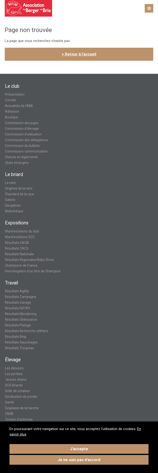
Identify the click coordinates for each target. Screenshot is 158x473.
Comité (10, 100)
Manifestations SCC (20, 237)
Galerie (10, 200)
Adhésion (12, 111)
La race (10, 183)
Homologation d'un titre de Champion (33, 271)
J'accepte (79, 449)
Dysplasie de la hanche (22, 408)
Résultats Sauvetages (21, 342)
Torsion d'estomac (19, 419)
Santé (9, 402)
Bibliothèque (14, 211)
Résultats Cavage (18, 302)
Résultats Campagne (20, 297)
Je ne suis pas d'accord (79, 460)
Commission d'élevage (22, 128)
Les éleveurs (14, 368)
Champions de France (21, 265)
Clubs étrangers (17, 163)
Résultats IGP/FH (17, 308)
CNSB (9, 414)
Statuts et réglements (21, 157)
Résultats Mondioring (20, 314)
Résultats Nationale (19, 254)
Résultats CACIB (17, 243)
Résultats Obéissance (21, 319)
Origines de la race (18, 188)
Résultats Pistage (18, 325)
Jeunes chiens (16, 379)
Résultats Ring (15, 337)
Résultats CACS (16, 248)
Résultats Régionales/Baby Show (29, 260)
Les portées (14, 374)
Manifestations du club (22, 231)
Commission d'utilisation (23, 134)
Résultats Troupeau (19, 348)
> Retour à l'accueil (79, 54)
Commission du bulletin (22, 146)
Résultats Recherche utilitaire (26, 331)
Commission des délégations (26, 140)
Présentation (14, 94)
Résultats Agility (17, 291)
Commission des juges (22, 123)
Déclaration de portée (21, 397)
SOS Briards (14, 385)
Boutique (11, 117)
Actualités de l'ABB (19, 106)
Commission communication (26, 151)
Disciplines (13, 205)
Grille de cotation (17, 391)
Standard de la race (19, 194)
